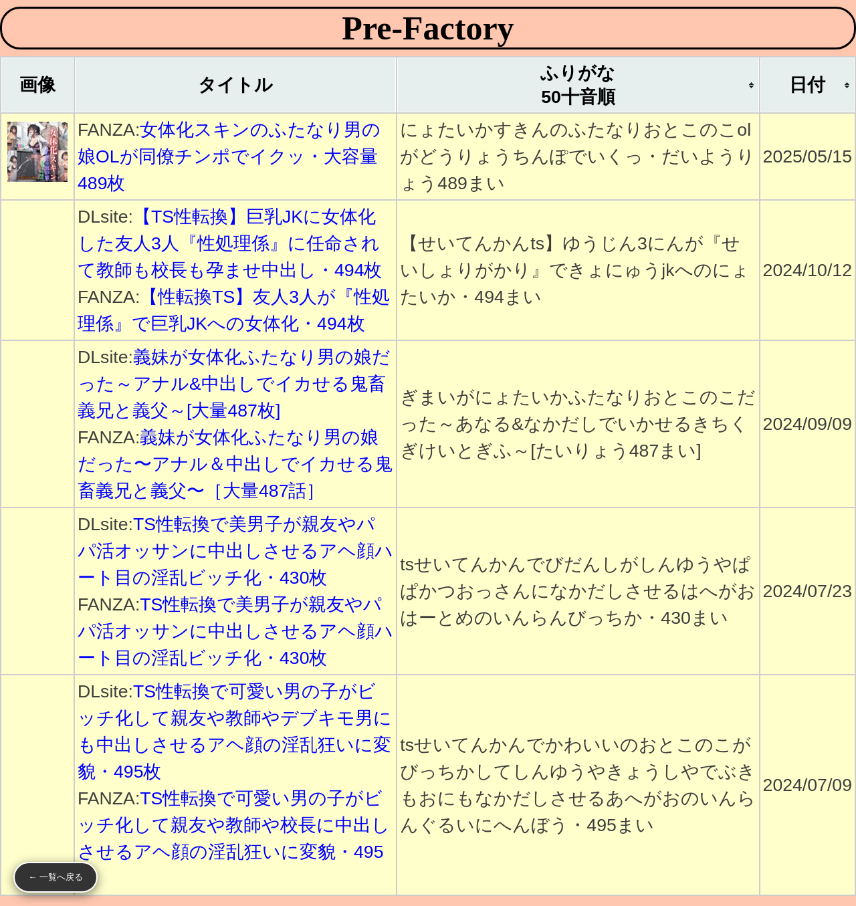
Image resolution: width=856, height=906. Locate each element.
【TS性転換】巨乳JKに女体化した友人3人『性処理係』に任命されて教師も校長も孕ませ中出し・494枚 (230, 243)
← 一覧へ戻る (55, 877)
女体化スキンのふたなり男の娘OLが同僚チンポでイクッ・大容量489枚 (229, 156)
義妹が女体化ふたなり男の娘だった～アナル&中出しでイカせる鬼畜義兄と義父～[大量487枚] (234, 384)
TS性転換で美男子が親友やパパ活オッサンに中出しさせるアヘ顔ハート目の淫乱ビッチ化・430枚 (235, 551)
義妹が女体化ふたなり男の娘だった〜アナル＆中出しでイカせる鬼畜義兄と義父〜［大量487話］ (235, 464)
